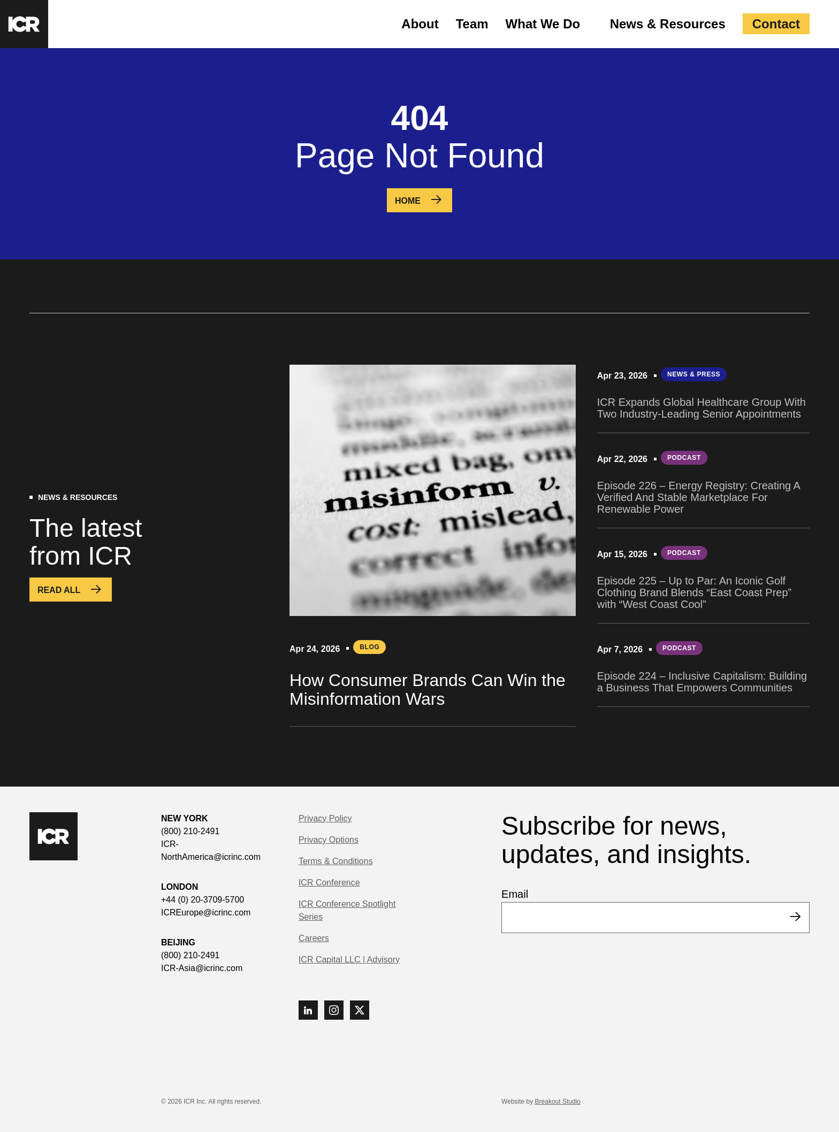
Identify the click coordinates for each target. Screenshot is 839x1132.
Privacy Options (329, 839)
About (419, 24)
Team (472, 24)
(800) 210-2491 (190, 831)
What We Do (543, 24)
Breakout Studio (558, 1101)
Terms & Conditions (336, 861)
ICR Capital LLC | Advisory (349, 959)
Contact (776, 24)
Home (408, 200)
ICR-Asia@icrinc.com (201, 968)
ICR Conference (329, 882)
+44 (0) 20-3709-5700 (202, 899)
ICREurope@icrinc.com (205, 912)
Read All (58, 590)
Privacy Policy (325, 818)
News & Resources (668, 24)
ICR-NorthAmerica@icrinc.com (211, 850)
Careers (314, 938)
